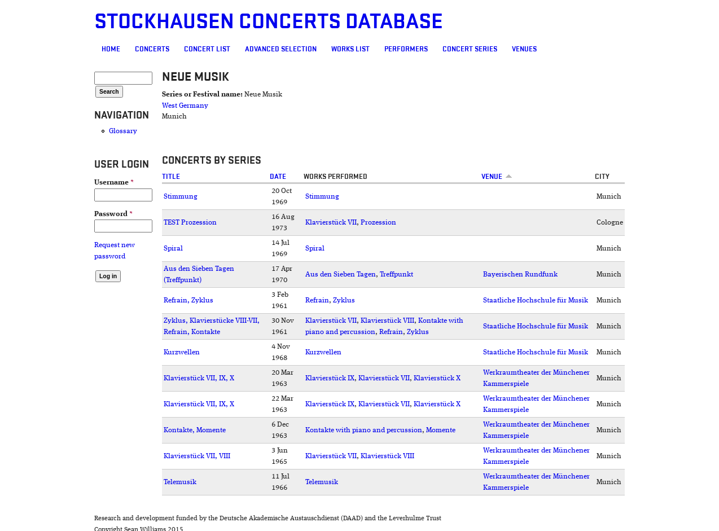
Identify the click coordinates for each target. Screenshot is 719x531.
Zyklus (344, 300)
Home (111, 49)
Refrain (317, 300)
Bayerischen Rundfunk (520, 274)
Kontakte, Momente (195, 430)
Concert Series (469, 49)
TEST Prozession (190, 222)
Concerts (152, 49)
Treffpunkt (396, 274)
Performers (406, 49)
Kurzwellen (182, 352)
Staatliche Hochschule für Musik (535, 300)
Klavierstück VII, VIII (197, 456)
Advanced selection (281, 49)
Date (278, 176)
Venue (496, 176)
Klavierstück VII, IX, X (199, 378)
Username (114, 182)
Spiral (173, 248)
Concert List (207, 49)
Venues (524, 49)
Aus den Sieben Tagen (340, 274)
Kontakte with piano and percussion (363, 430)
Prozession (378, 222)
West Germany (185, 105)
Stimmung (181, 196)
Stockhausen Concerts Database (268, 21)
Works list (350, 49)
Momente (440, 430)
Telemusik (180, 482)
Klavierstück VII (331, 222)
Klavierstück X (437, 378)
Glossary (123, 131)
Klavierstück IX (329, 378)
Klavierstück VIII (387, 320)
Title (171, 176)
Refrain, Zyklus (188, 300)
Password (113, 214)
